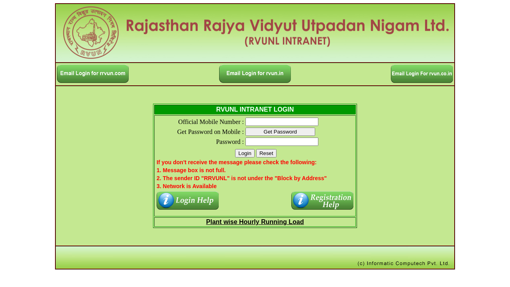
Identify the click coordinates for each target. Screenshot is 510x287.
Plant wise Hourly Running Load (255, 221)
